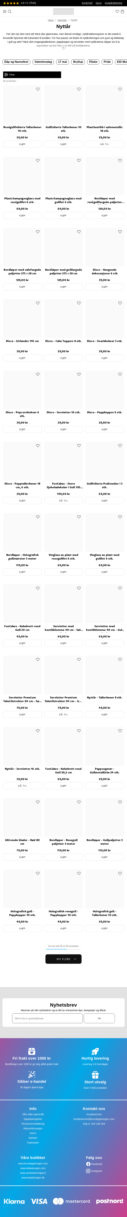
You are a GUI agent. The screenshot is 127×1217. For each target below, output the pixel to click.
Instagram (96, 1171)
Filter (9, 75)
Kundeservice (94, 1114)
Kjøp (22, 144)
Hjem (51, 20)
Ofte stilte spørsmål (33, 1114)
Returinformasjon (33, 1128)
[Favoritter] (117, 11)
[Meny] (4, 11)
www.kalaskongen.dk (32, 1177)
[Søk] (9, 11)
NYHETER (87, 3)
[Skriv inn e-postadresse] (47, 1018)
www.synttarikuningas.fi (33, 1173)
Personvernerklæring (33, 1123)
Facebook (96, 1164)
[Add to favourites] (38, 89)
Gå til (104, 144)
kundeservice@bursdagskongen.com (94, 1119)
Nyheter (33, 1137)
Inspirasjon (33, 1142)
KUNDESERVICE (113, 3)
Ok (99, 1018)
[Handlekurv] (122, 11)
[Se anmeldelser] (19, 3)
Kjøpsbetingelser (33, 1119)
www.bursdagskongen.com (33, 1163)
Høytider (62, 20)
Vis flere (67, 959)
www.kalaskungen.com (32, 1168)
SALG (99, 3)
